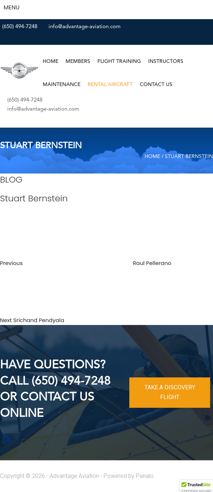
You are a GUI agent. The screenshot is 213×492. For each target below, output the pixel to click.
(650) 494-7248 (19, 27)
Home (50, 61)
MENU (12, 7)
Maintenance (61, 84)
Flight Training (119, 61)
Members (78, 61)
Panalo (145, 475)
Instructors (165, 61)
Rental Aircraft (110, 84)
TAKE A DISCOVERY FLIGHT (170, 392)
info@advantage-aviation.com (85, 27)
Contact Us (156, 84)
